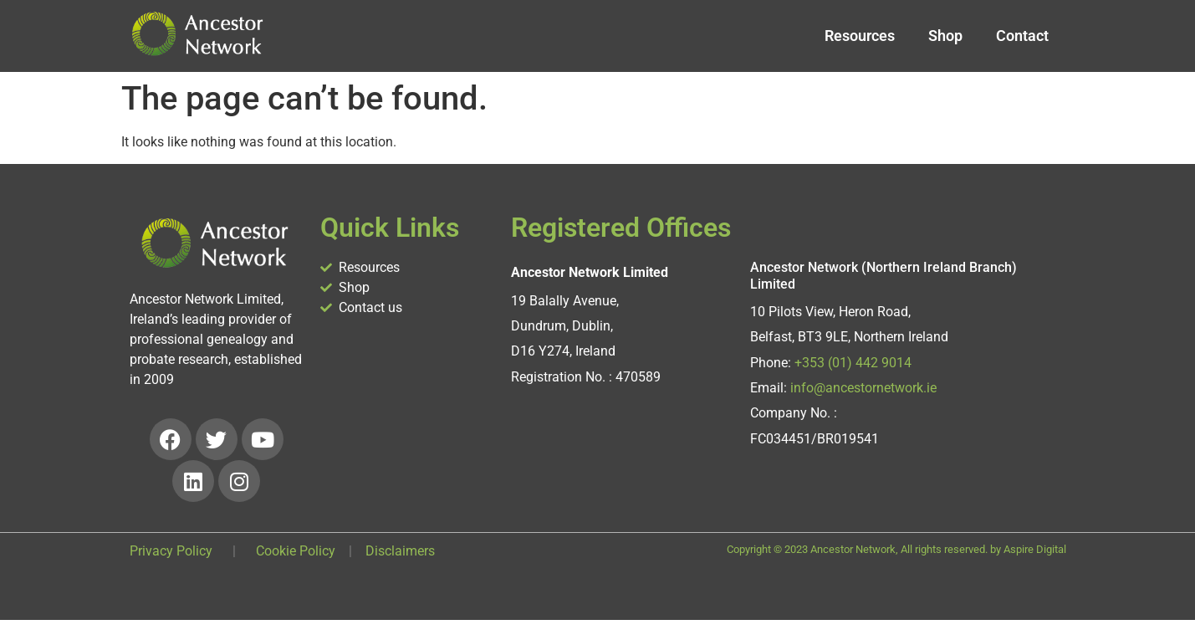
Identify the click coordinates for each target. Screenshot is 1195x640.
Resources (860, 35)
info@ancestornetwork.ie (863, 388)
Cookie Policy (295, 551)
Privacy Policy (171, 551)
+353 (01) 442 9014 (853, 363)
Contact (1022, 35)
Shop (945, 35)
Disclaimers (400, 551)
